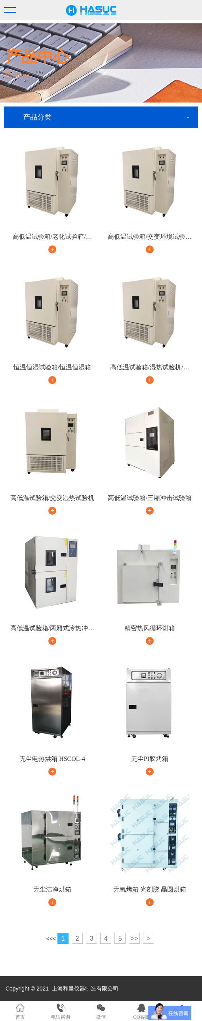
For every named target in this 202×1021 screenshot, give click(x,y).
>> (134, 938)
